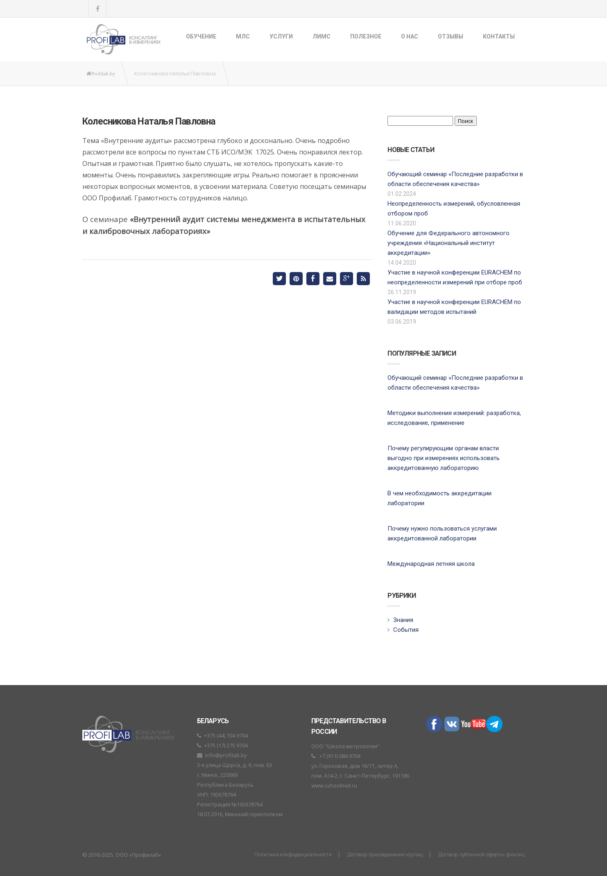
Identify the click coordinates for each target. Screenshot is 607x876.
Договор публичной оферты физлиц (481, 854)
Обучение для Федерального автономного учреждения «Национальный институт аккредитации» (448, 242)
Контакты (499, 36)
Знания (403, 620)
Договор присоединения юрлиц (385, 854)
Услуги (281, 36)
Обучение (201, 36)
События (406, 629)
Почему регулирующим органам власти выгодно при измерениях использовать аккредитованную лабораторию (443, 458)
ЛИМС (322, 36)
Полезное (365, 36)
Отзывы (450, 36)
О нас (409, 36)
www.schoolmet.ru (334, 785)
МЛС (243, 36)
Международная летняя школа (431, 563)
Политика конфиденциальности (293, 854)
